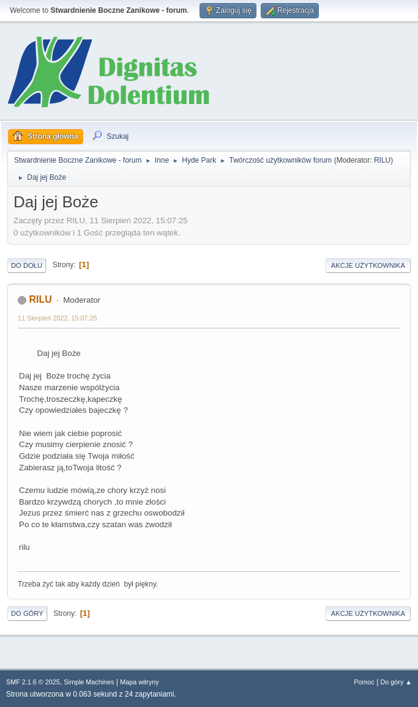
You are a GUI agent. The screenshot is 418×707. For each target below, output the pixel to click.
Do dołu (26, 265)
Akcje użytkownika (368, 265)
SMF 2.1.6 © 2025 (33, 682)
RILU (382, 160)
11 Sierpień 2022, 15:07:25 (57, 318)
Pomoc (364, 682)
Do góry (27, 613)
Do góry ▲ (396, 682)
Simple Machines (89, 682)
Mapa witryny (139, 682)
